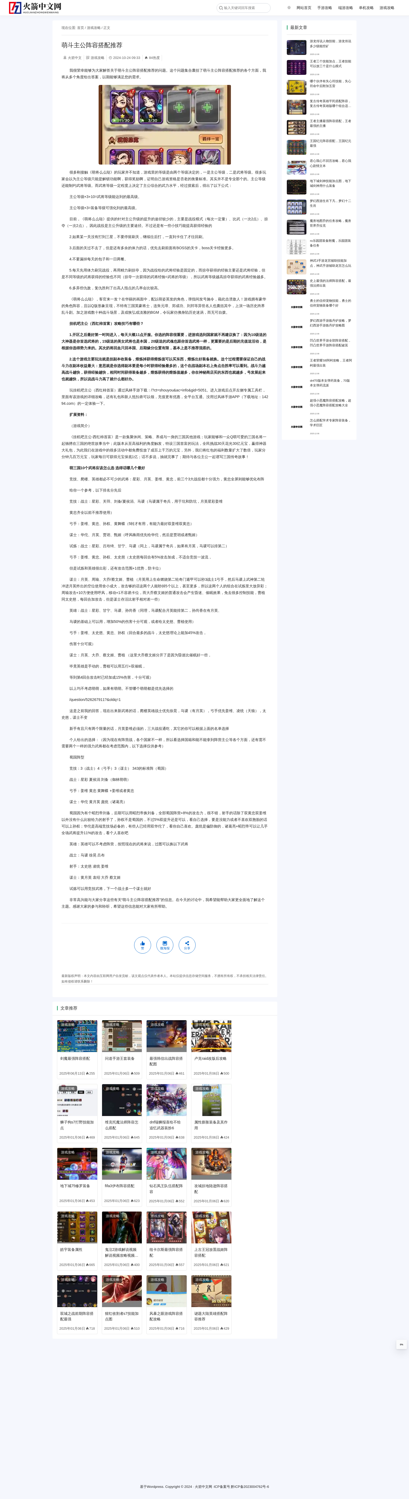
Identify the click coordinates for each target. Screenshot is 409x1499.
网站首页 (304, 8)
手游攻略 (324, 8)
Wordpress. (155, 1487)
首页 (80, 28)
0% (401, 1344)
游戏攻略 (387, 8)
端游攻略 (345, 8)
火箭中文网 (203, 1487)
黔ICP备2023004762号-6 (250, 1487)
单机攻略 (366, 8)
